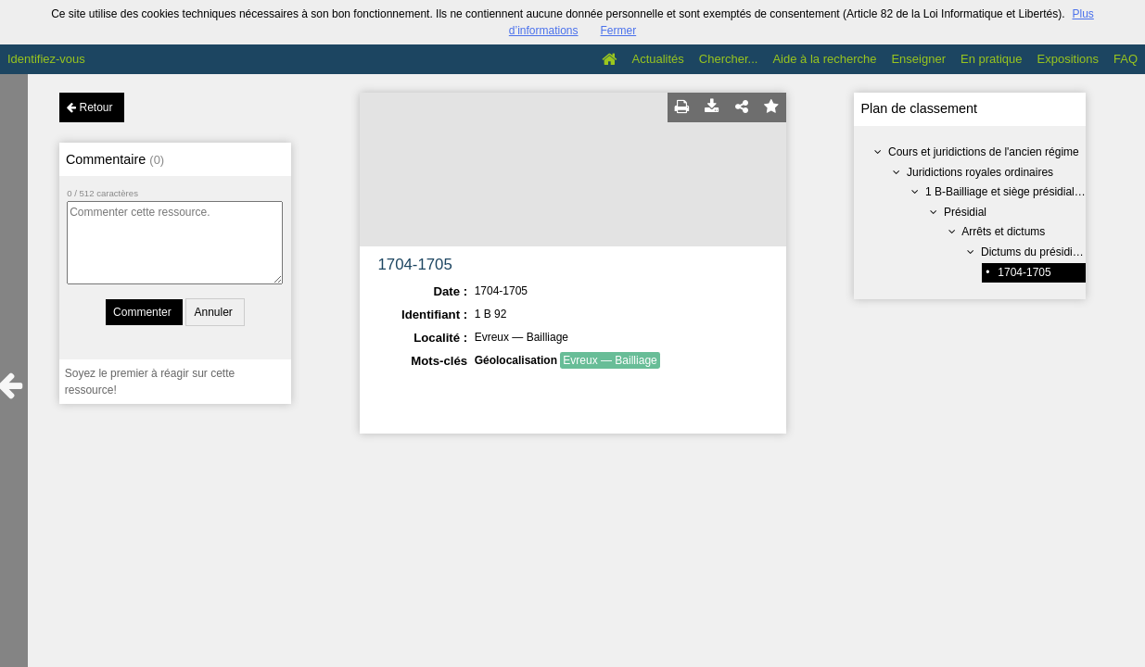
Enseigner (918, 59)
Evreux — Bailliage (609, 360)
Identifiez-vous (46, 59)
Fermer (619, 30)
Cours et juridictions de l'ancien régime (983, 151)
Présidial (965, 212)
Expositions (1068, 59)
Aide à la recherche (824, 59)
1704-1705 (1024, 272)
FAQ (1125, 59)
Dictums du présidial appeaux (1053, 251)
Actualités (657, 59)
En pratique (992, 59)
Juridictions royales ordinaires (980, 172)
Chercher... (728, 59)
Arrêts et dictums (1003, 231)
